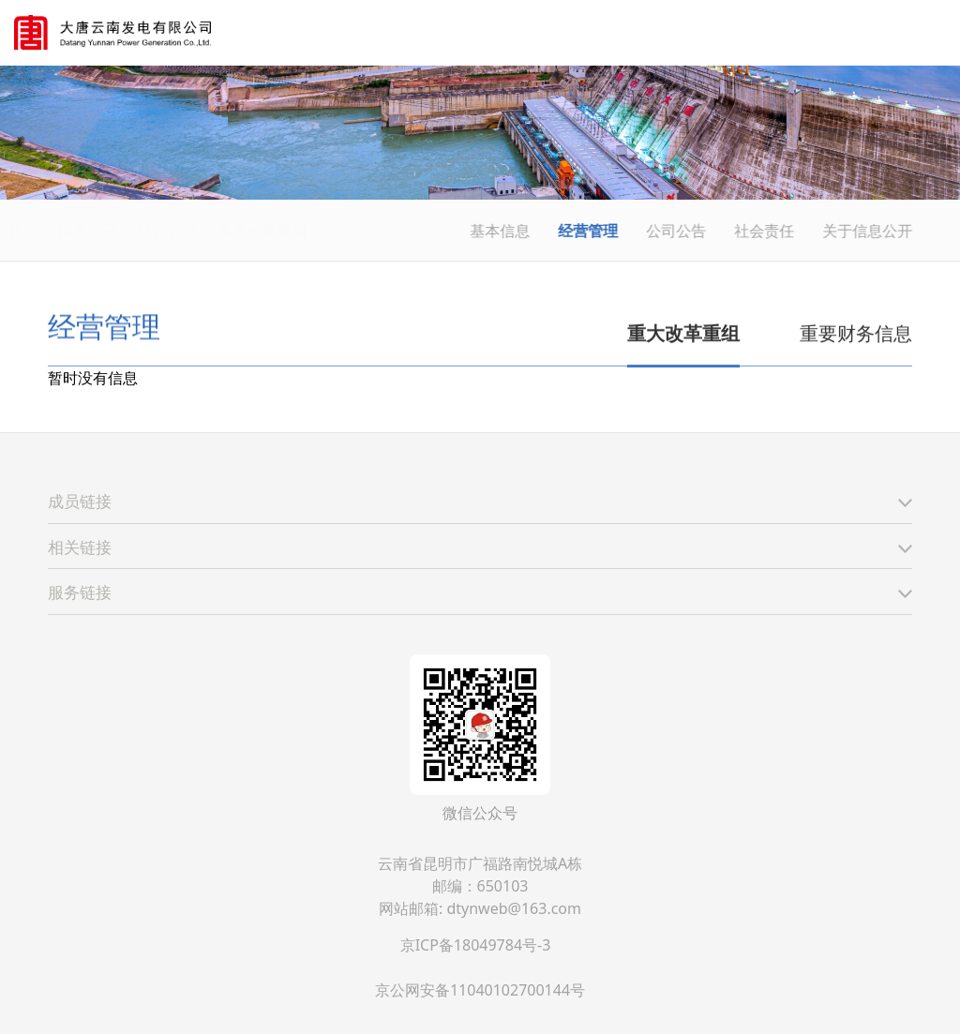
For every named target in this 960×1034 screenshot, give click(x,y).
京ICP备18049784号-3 (475, 945)
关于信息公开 (869, 230)
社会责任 (766, 230)
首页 (67, 230)
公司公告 (678, 230)
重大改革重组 (306, 230)
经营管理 (211, 230)
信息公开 (131, 230)
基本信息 (502, 230)
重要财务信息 (856, 334)
